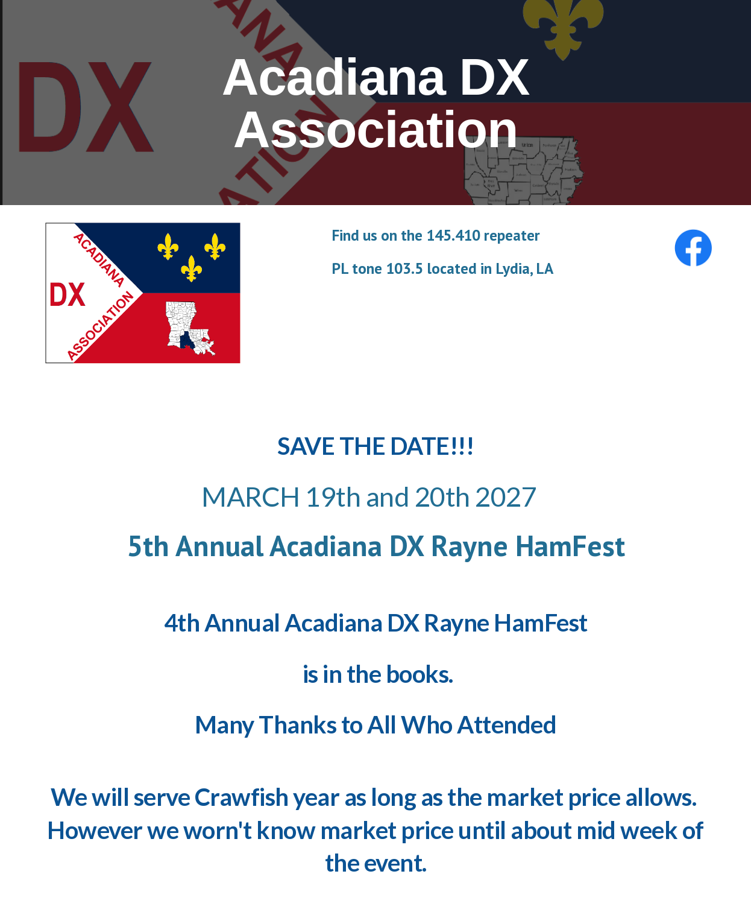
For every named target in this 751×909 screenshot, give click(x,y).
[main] (375, 102)
